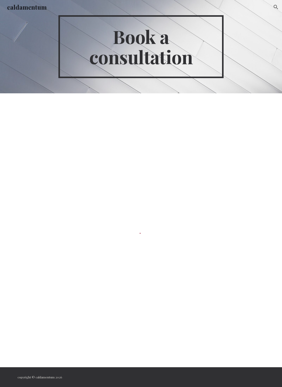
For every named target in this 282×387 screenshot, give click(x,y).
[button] (276, 7)
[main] (141, 46)
